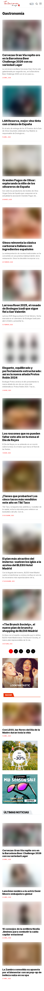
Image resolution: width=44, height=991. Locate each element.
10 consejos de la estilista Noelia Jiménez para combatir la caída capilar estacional (21, 931)
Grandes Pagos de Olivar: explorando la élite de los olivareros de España (19, 183)
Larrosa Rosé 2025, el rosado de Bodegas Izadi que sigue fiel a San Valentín (21, 308)
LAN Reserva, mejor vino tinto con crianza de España (21, 122)
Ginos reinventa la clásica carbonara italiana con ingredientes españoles (19, 246)
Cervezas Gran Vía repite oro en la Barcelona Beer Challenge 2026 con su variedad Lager (21, 60)
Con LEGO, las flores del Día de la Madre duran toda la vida (21, 731)
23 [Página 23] (28, 651)
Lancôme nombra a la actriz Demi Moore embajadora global (21, 892)
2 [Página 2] (15, 651)
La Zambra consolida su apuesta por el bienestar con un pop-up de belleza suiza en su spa (22, 972)
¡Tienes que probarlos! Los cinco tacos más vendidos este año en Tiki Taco (19, 499)
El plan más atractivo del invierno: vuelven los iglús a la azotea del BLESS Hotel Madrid (21, 563)
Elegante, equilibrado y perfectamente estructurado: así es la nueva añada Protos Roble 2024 (22, 372)
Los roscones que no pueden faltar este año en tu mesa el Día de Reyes (21, 437)
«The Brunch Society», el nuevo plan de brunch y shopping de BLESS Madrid (20, 628)
